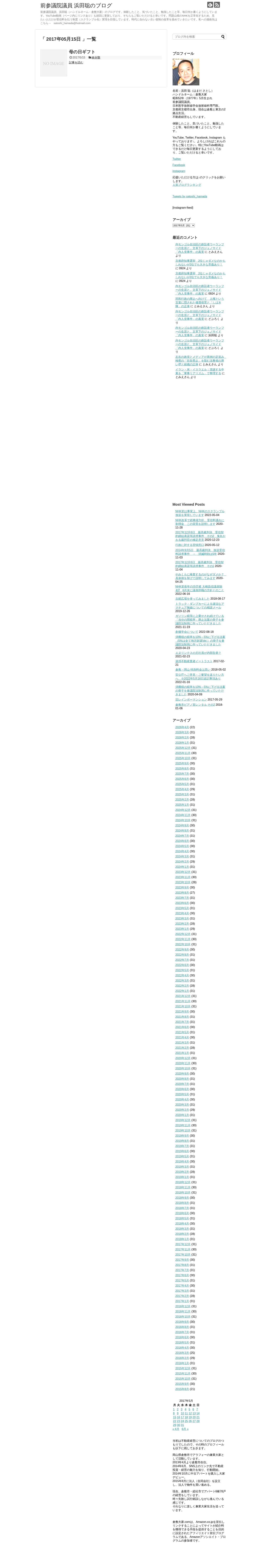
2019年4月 (182, 1161)
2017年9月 (182, 1259)
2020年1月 (182, 1114)
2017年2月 (182, 1295)
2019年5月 (182, 1156)
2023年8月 (182, 892)
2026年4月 (182, 727)
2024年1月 (182, 866)
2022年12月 (183, 934)
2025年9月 (182, 763)
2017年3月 (182, 1290)
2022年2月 (182, 985)
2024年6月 (182, 840)
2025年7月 (182, 773)
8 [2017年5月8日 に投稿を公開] (174, 1413)
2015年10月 (183, 1378)
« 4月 (176, 1428)
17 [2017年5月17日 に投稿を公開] (182, 1417)
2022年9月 (182, 949)
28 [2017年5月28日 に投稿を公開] (198, 1421)
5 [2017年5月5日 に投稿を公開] (189, 1409)
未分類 (96, 57)
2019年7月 (182, 1146)
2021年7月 (182, 1021)
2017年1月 (182, 1301)
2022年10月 (183, 944)
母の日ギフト (82, 51)
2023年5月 (182, 908)
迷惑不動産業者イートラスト (194, 661)
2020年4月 (182, 1099)
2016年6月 (182, 1337)
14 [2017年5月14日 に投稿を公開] (198, 1413)
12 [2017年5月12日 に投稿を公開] (190, 1413)
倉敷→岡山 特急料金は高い (192, 669)
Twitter (177, 158)
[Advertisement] (199, 440)
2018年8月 (182, 1202)
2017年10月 (183, 1254)
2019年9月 (182, 1135)
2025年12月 (183, 747)
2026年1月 (182, 742)
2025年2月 (182, 799)
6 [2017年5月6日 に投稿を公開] (193, 1409)
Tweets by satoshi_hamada (190, 196)
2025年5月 (182, 784)
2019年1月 (182, 1177)
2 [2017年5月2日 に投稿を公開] (177, 1409)
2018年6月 (182, 1213)
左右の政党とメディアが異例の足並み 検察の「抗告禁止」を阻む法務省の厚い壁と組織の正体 (201, 360)
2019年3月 (182, 1166)
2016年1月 (182, 1363)
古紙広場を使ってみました (192, 598)
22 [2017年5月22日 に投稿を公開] (174, 1421)
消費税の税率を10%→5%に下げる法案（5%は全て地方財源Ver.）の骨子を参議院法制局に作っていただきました (200, 640)
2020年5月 (182, 1094)
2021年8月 (182, 1016)
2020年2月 (182, 1109)
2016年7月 (182, 1332)
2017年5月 (182, 1280)
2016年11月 (183, 1311)
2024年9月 (182, 825)
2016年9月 (182, 1321)
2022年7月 (182, 959)
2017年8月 (182, 1264)
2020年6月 (182, 1089)
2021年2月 (182, 1047)
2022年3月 (182, 980)
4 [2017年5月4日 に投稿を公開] (185, 1409)
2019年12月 (183, 1120)
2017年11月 (183, 1249)
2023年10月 (183, 882)
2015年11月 (183, 1373)
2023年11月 (183, 877)
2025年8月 (182, 768)
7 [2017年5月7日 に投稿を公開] (197, 1409)
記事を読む (76, 62)
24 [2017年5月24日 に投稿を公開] (182, 1421)
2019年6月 (182, 1151)
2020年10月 (183, 1068)
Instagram (179, 171)
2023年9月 (182, 887)
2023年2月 (182, 923)
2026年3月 (182, 732)
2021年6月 (182, 1027)
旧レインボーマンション (191, 699)
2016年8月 (182, 1326)
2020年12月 (183, 1058)
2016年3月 (182, 1352)
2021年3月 (182, 1042)
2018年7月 (182, 1208)
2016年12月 (183, 1306)
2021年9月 (182, 1011)
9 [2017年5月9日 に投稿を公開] (177, 1413)
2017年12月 (183, 1244)
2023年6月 (182, 903)
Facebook (179, 165)
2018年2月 (182, 1233)
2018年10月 (183, 1192)
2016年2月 (182, 1358)
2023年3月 (182, 918)
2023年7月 (182, 897)
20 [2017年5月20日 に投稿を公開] (194, 1417)
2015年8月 (182, 1389)
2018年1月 (182, 1239)
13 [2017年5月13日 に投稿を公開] (194, 1413)
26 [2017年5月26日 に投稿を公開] (190, 1421)
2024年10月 (183, 820)
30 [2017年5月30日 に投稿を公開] (178, 1425)
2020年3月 (182, 1104)
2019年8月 (182, 1140)
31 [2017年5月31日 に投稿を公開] (182, 1425)
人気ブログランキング (187, 184)
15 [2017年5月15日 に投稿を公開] (174, 1417)
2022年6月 (182, 965)
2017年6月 (182, 1275)
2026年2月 (182, 737)
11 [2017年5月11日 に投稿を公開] (186, 1413)
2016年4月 (182, 1347)
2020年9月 (182, 1073)
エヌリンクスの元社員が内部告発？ (198, 652)
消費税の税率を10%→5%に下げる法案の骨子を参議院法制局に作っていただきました (200, 690)
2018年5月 (182, 1218)
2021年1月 (182, 1052)
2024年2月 (182, 861)
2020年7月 (182, 1083)
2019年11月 (183, 1125)
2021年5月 (182, 1032)
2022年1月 (182, 990)
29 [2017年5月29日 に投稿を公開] (174, 1425)
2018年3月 (182, 1228)
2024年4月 (182, 851)
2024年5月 (182, 846)
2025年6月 (182, 778)
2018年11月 (183, 1187)
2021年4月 (182, 1037)
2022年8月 (182, 954)
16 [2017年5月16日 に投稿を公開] (178, 1417)
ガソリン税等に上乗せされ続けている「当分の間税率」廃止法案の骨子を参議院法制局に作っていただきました (199, 619)
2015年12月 (183, 1368)
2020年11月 (183, 1063)
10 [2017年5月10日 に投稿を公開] (182, 1413)
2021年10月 (183, 1006)
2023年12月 (183, 871)
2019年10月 (183, 1130)
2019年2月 (182, 1171)
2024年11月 (183, 815)
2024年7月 (182, 835)
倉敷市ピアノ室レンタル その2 (195, 704)
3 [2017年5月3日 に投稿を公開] (181, 1409)
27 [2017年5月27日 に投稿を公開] (194, 1421)
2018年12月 (183, 1182)
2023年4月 (182, 913)
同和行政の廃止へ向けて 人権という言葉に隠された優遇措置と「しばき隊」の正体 (199, 302)
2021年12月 (183, 996)
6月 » (185, 1428)
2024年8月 (182, 830)
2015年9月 (182, 1383)
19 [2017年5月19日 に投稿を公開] (190, 1417)
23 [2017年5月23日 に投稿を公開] (178, 1421)
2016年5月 (182, 1342)
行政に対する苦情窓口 (189, 544)
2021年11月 (183, 1001)
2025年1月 (182, 804)
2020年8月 (182, 1078)
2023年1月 (182, 928)
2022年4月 (182, 975)
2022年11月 (183, 939)
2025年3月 (182, 794)
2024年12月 (183, 809)
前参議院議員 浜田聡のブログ (76, 5)
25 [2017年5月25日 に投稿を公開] (186, 1421)
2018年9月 (182, 1197)
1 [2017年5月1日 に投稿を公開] (174, 1409)
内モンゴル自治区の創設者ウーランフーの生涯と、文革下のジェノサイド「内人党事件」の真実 (199, 248)
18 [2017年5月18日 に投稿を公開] (186, 1417)
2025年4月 (182, 789)
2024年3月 (182, 856)
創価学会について (186, 631)
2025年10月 (183, 758)
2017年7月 (182, 1270)
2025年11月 (183, 753)
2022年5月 (182, 970)
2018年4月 (182, 1223)
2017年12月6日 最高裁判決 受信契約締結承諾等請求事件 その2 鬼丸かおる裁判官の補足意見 (200, 536)
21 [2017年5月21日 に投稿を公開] (198, 1417)
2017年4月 (182, 1285)
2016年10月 (183, 1316)
